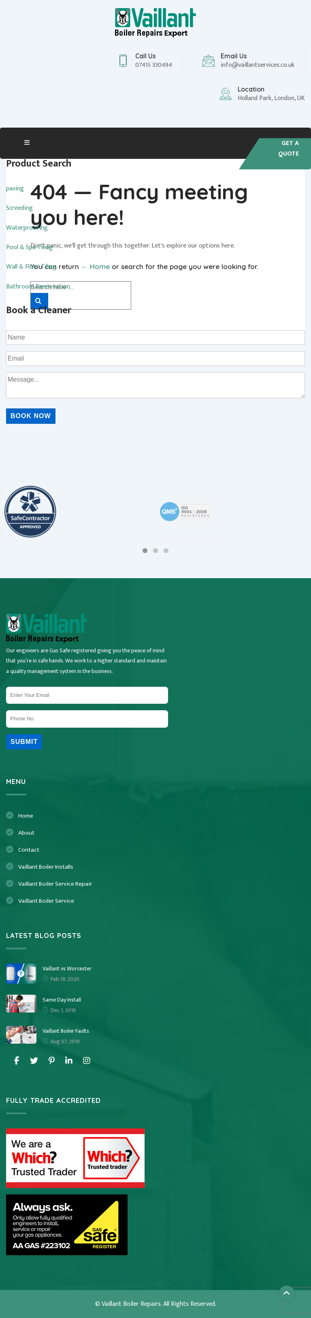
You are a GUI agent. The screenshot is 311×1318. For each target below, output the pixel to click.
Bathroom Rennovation (38, 286)
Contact (28, 850)
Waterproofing (27, 227)
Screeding (19, 208)
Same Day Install (62, 999)
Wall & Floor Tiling (31, 266)
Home (25, 816)
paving (15, 188)
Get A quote (288, 148)
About (26, 833)
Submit (24, 741)
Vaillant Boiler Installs (45, 867)
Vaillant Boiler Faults (66, 1031)
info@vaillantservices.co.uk (257, 65)
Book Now (31, 415)
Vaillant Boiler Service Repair (55, 884)
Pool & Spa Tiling (29, 247)
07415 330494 (153, 65)
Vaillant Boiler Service (46, 901)
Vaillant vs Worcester (67, 968)
